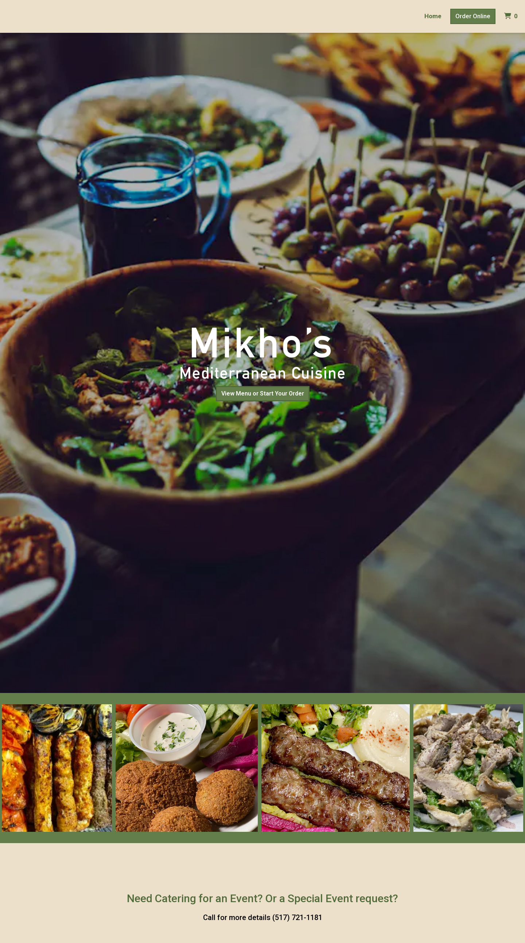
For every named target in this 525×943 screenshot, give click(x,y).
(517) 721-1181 (297, 917)
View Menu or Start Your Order (262, 393)
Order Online (472, 16)
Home (433, 16)
